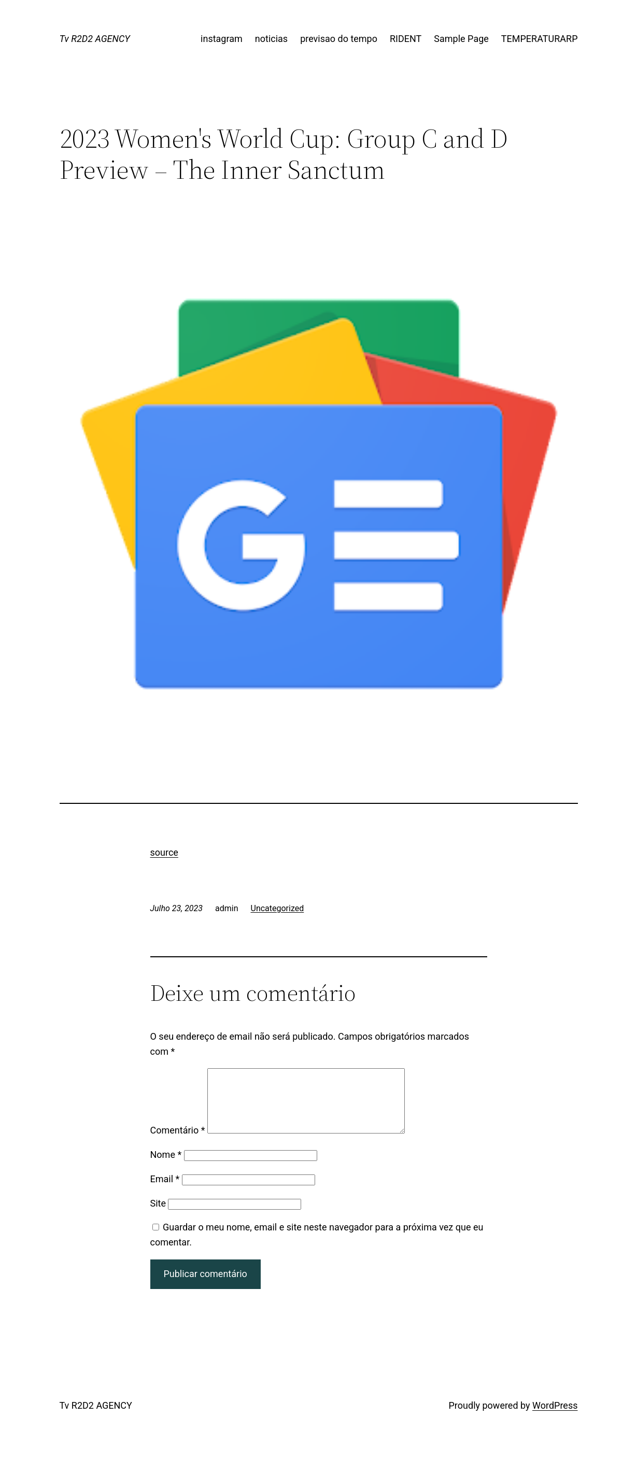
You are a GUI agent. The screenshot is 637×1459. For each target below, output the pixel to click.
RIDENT (405, 38)
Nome (166, 1166)
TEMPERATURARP (539, 38)
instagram (222, 38)
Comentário (177, 1142)
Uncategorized (277, 908)
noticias (271, 38)
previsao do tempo (338, 38)
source (164, 852)
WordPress (554, 1417)
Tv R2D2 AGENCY (95, 38)
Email (165, 1191)
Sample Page (461, 38)
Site (158, 1215)
